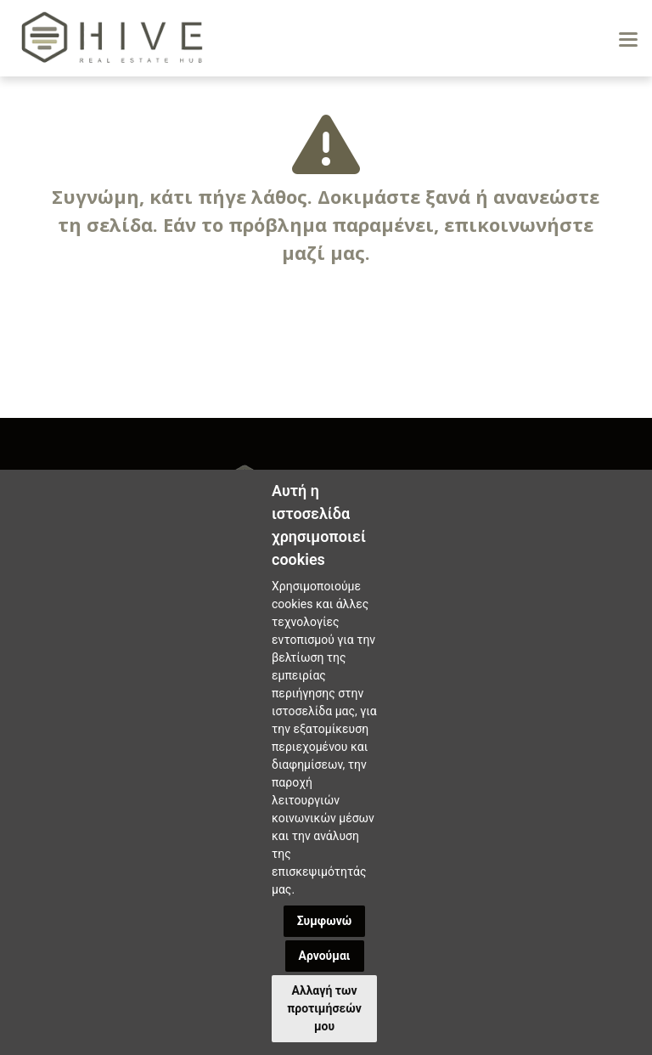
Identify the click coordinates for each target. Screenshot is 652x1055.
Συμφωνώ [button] (324, 921)
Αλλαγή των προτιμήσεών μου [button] (324, 1008)
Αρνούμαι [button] (325, 955)
